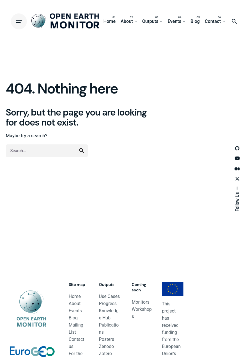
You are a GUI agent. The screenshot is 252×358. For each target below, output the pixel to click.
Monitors (140, 302)
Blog (73, 318)
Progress (108, 303)
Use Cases (109, 296)
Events (75, 310)
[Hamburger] (19, 21)
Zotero (105, 353)
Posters (106, 339)
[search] (81, 150)
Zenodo (106, 346)
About (75, 303)
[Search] (234, 21)
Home (75, 296)
